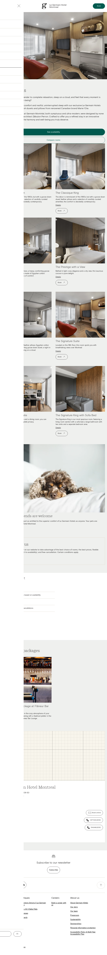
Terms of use (6, 944)
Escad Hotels (7, 913)
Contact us (6, 950)
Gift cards (23, 917)
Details (4, 205)
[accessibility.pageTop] (101, 885)
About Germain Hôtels (79, 903)
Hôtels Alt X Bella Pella (28, 909)
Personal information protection (83, 928)
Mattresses (24, 913)
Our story (74, 907)
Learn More (10, 557)
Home (4, 905)
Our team (74, 911)
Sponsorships (75, 924)
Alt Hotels (6, 909)
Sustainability (75, 919)
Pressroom (74, 915)
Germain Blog (7, 930)
